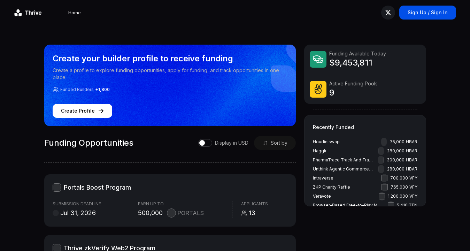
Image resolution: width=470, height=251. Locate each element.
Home (55, 12)
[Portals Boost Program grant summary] (170, 200)
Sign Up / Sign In (428, 12)
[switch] (220, 143)
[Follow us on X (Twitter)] (388, 13)
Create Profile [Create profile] (82, 111)
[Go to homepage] (28, 12)
